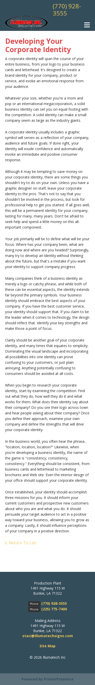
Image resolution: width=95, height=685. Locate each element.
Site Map (47, 645)
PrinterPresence (58, 679)
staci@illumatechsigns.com (47, 635)
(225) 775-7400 (54, 609)
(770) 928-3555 (67, 9)
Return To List (22, 543)
